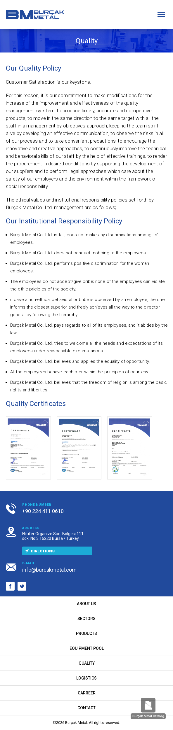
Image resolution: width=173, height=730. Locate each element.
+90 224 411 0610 (43, 511)
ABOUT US (86, 603)
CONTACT (86, 708)
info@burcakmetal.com (49, 570)
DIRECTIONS (38, 551)
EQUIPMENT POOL (87, 648)
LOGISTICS (86, 678)
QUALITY (87, 663)
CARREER (87, 693)
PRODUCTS (86, 633)
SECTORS (86, 618)
